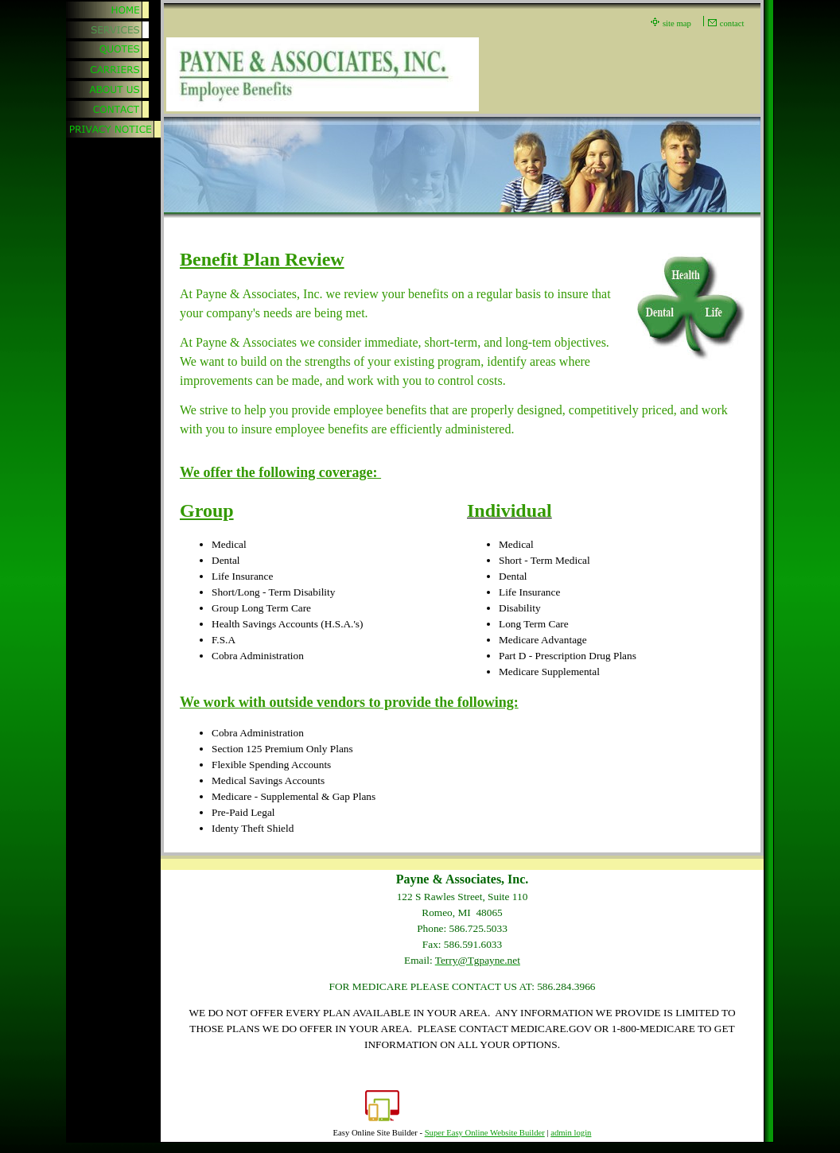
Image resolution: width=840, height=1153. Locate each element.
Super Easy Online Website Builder (485, 1132)
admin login (570, 1132)
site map (677, 23)
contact (732, 23)
